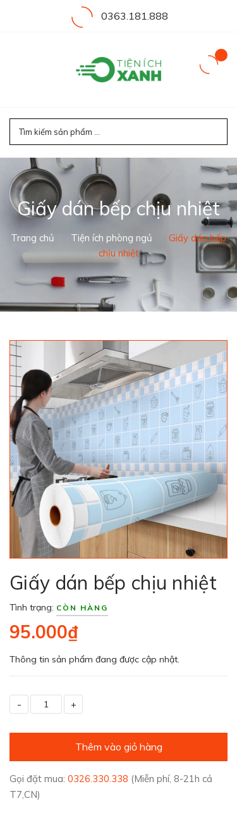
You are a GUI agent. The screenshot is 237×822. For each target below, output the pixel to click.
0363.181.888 (134, 15)
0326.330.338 (99, 779)
